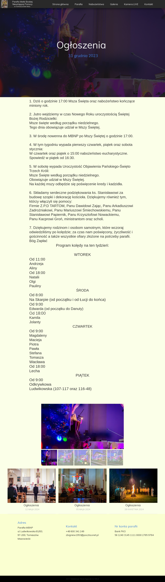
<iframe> (82, 564)
